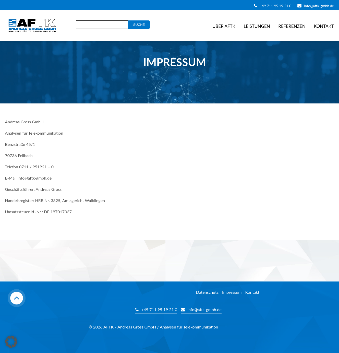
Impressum (231, 292)
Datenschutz (207, 292)
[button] (11, 342)
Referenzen (291, 26)
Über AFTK (223, 26)
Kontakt (324, 26)
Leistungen (257, 26)
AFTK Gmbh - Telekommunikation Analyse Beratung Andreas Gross (30, 25)
